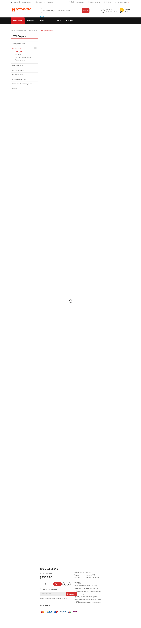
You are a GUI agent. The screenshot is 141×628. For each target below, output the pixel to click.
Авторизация (122, 2)
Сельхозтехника (18, 66)
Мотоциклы (33, 30)
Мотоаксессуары (18, 70)
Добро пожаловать (76, 2)
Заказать (71, 594)
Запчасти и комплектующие (22, 84)
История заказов (94, 2)
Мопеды (18, 54)
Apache (88, 572)
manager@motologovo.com (22, 2)
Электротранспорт (18, 44)
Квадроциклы (20, 60)
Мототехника (21, 30)
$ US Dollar (108, 2)
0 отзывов (50, 573)
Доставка (39, 2)
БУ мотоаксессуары (19, 79)
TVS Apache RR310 (46, 30)
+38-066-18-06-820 (112, 12)
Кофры (14, 88)
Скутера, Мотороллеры (23, 57)
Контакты (50, 2)
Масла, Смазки (17, 75)
